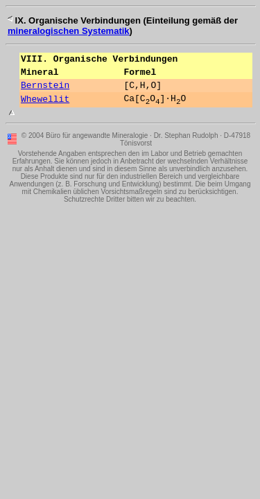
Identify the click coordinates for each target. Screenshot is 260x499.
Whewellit (45, 106)
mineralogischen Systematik (69, 31)
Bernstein (45, 91)
